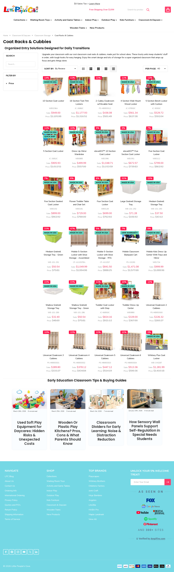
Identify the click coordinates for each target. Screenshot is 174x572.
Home (5, 35)
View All (93, 519)
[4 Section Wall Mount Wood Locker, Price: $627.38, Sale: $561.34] (131, 86)
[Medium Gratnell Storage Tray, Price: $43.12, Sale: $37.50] (156, 187)
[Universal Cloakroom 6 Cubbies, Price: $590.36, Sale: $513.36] (131, 341)
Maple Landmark (96, 514)
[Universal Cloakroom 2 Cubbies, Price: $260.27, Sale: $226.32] (156, 291)
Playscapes (94, 476)
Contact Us (10, 485)
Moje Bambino (95, 495)
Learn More (94, 3)
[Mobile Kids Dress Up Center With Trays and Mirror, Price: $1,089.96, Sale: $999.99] (156, 237)
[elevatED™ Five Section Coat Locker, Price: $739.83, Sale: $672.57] (131, 137)
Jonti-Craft (93, 490)
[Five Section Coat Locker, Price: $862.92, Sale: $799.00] (156, 137)
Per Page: (150, 68)
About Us (9, 481)
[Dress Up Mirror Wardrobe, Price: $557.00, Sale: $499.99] (79, 137)
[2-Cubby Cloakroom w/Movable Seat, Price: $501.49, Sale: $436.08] (105, 86)
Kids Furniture (127, 20)
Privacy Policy (11, 500)
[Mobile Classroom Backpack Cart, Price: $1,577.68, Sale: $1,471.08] (131, 237)
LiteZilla (92, 505)
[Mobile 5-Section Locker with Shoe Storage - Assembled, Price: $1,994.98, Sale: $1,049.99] (79, 237)
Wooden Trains (77, 27)
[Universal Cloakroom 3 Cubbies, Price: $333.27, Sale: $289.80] (53, 341)
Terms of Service (12, 519)
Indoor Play (91, 20)
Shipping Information (14, 514)
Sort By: (49, 68)
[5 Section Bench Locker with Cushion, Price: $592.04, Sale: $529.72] (156, 86)
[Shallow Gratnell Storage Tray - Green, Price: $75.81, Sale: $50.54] (79, 291)
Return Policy (11, 509)
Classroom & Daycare (150, 20)
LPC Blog (9, 476)
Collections (19, 20)
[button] (10, 83)
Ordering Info (11, 490)
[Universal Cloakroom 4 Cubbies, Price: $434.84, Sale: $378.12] (79, 341)
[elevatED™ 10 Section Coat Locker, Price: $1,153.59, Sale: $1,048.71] (105, 137)
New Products (97, 27)
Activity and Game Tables (67, 20)
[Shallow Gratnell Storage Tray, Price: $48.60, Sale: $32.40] (53, 291)
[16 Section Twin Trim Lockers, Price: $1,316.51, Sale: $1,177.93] (79, 86)
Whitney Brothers (97, 481)
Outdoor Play (108, 20)
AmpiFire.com (158, 538)
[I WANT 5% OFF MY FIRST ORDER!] (167, 482)
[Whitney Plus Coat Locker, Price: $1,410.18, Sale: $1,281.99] (156, 341)
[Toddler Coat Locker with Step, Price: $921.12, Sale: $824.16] (105, 291)
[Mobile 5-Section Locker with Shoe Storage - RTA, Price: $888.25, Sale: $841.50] (105, 237)
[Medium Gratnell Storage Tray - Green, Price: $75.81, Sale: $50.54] (53, 237)
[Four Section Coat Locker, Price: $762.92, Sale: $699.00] (105, 187)
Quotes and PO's (12, 505)
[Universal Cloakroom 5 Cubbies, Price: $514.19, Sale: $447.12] (105, 341)
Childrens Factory (97, 485)
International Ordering (15, 495)
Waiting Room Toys (40, 20)
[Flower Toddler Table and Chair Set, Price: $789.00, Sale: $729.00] (79, 187)
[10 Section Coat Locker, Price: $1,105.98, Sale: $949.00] (53, 86)
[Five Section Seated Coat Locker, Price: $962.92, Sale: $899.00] (53, 187)
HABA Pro (94, 509)
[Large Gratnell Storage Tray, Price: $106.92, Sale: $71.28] (131, 187)
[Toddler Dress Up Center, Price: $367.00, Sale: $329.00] (131, 291)
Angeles (92, 500)
